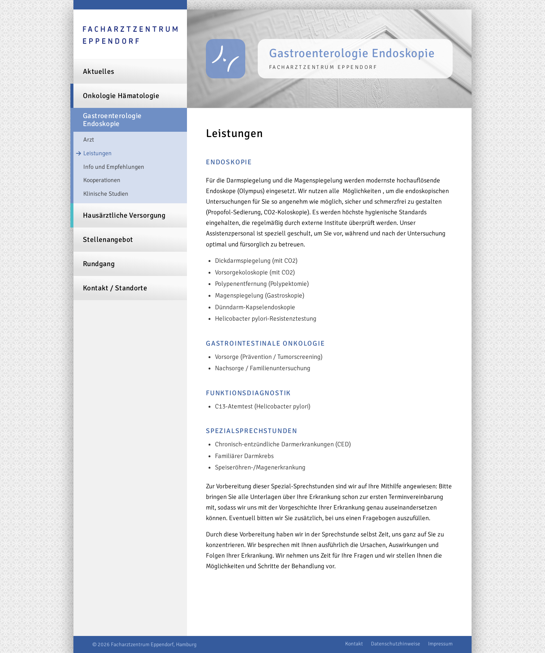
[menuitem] (130, 71)
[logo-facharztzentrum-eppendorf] (130, 36)
